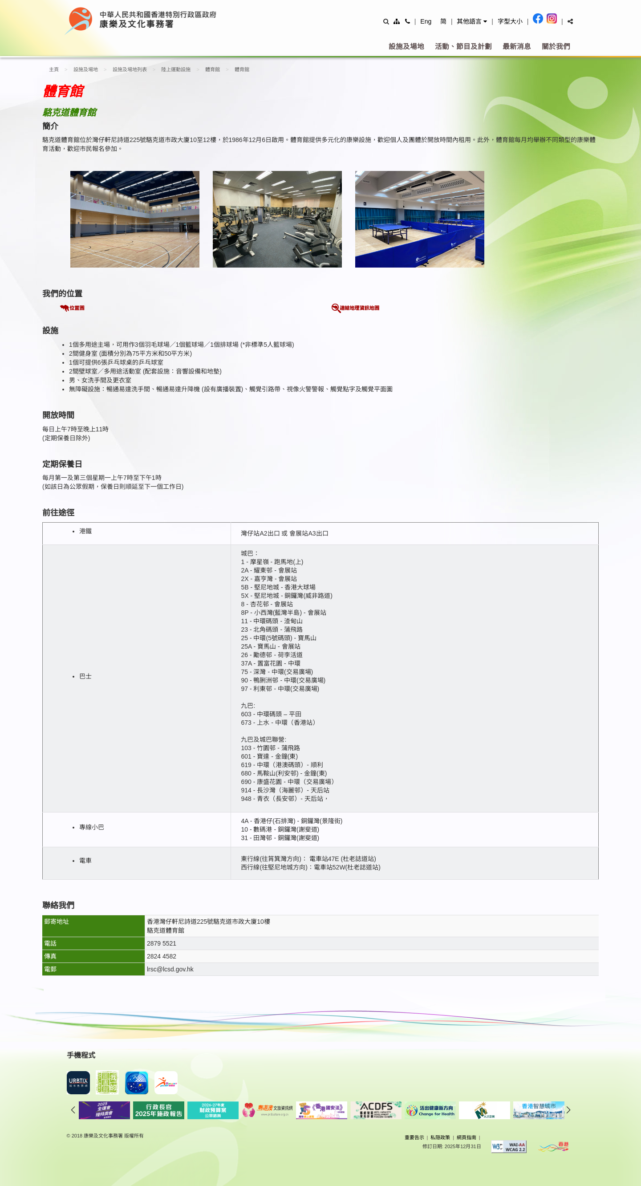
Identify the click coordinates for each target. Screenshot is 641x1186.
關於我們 (556, 46)
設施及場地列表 (130, 69)
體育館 (212, 69)
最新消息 (517, 46)
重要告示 (414, 1137)
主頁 (54, 69)
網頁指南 (466, 1137)
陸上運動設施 (176, 69)
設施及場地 (406, 46)
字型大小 (510, 21)
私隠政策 (440, 1137)
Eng (425, 21)
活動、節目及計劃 (463, 46)
